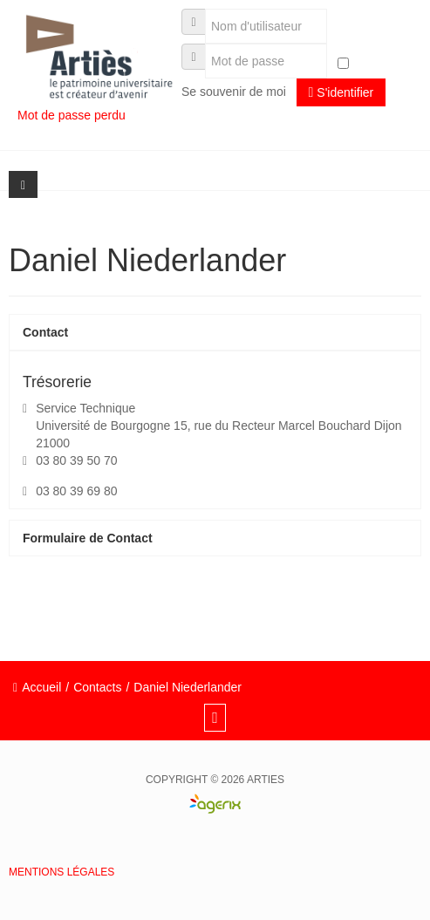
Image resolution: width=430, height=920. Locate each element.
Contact (45, 332)
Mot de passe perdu (73, 115)
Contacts (97, 687)
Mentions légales (61, 872)
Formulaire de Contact (88, 538)
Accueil (41, 687)
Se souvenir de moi (233, 92)
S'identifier (341, 92)
